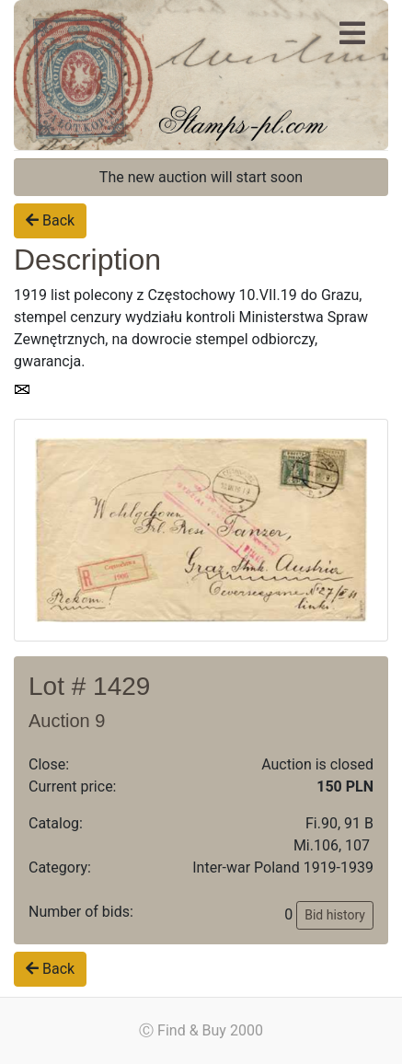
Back (50, 220)
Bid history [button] (334, 915)
